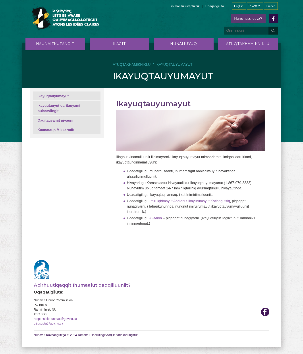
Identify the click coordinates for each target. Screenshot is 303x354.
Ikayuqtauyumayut (53, 96)
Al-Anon (155, 218)
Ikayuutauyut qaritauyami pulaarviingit (59, 108)
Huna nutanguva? (248, 18)
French (270, 6)
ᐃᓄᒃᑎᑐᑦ (255, 6)
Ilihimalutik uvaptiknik (184, 6)
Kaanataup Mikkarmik (56, 130)
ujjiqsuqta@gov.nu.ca (48, 323)
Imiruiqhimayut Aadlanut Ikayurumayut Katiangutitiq (189, 201)
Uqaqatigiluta (214, 6)
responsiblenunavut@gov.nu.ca (55, 319)
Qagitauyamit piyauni (55, 120)
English (238, 6)
